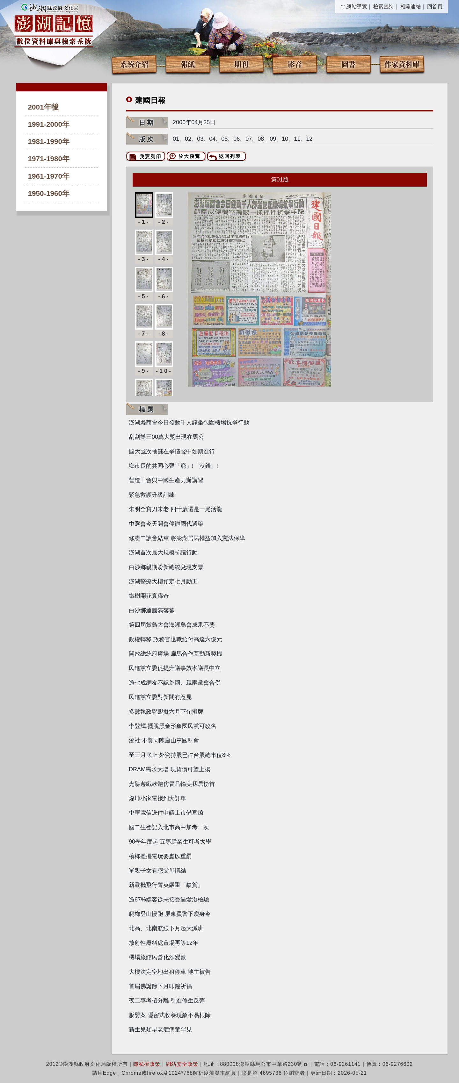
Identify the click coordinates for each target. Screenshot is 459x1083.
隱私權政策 (146, 1064)
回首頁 (434, 6)
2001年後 (43, 107)
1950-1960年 (49, 193)
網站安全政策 (182, 1064)
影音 (295, 64)
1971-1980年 (49, 159)
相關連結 (410, 6)
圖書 (348, 64)
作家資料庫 (401, 64)
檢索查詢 (383, 6)
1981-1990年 (49, 142)
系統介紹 (134, 64)
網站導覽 (356, 6)
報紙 (188, 64)
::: (343, 6)
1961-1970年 (49, 176)
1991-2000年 (49, 124)
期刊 (241, 64)
